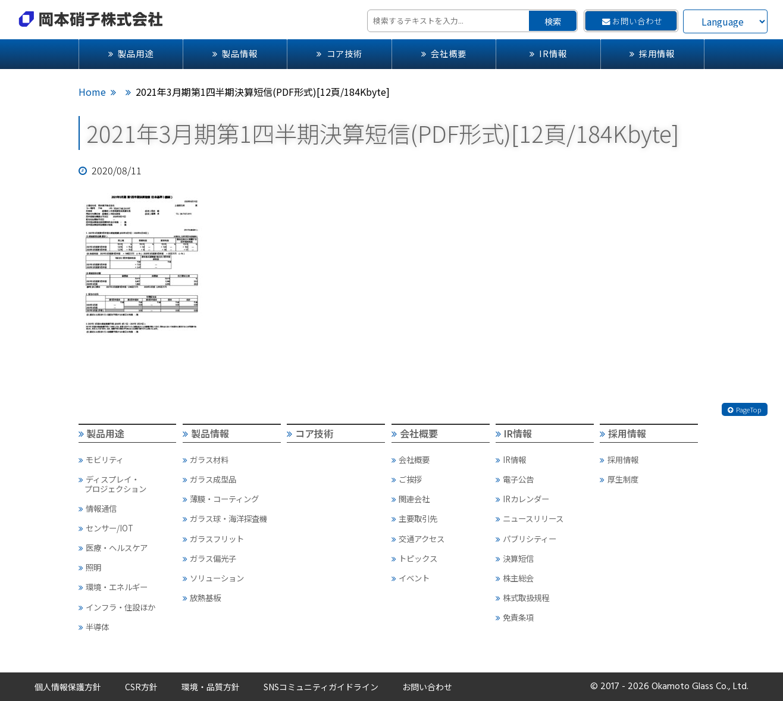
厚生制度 (619, 479)
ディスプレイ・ (127, 484)
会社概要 (443, 53)
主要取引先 (414, 518)
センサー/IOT (106, 528)
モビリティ (101, 459)
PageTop (744, 409)
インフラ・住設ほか (117, 607)
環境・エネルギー (113, 587)
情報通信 (98, 508)
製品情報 (235, 53)
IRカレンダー (522, 499)
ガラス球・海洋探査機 (225, 518)
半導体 (94, 627)
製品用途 (131, 53)
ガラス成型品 (209, 479)
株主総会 (515, 578)
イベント (410, 578)
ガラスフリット (213, 538)
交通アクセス (417, 538)
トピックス (414, 558)
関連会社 (410, 499)
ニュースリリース (529, 518)
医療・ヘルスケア (113, 547)
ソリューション (213, 578)
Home (92, 92)
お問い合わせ (632, 21)
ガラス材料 (205, 459)
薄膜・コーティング (221, 499)
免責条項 (515, 617)
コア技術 (339, 53)
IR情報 (548, 53)
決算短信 (515, 558)
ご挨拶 (406, 479)
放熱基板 (202, 597)
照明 (90, 567)
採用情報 (652, 53)
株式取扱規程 (522, 597)
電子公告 (515, 479)
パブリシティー (526, 538)
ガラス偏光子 (209, 558)
